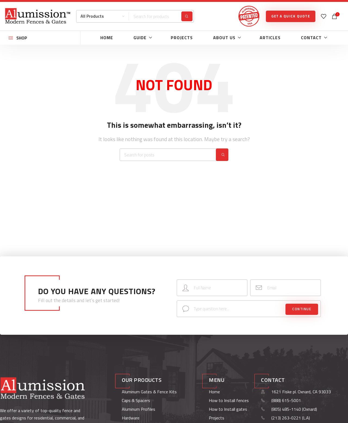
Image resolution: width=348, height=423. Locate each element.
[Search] (135, 16)
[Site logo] (37, 15)
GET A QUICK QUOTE (290, 16)
